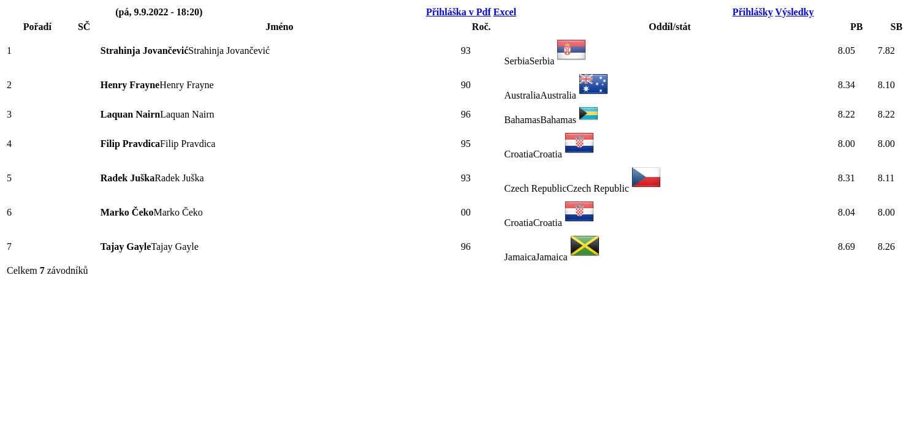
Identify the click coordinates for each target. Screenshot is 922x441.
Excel (504, 12)
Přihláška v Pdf (458, 12)
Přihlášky (753, 12)
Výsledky (794, 12)
